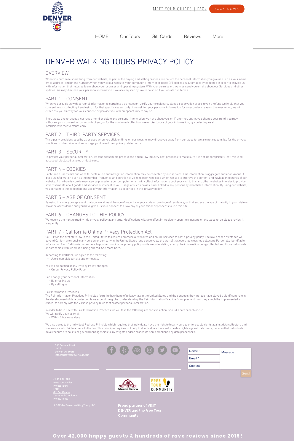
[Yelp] (124, 350)
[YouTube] (175, 350)
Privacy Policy (60, 398)
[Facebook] (111, 350)
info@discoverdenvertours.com (65, 126)
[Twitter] (162, 350)
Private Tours (60, 385)
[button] (226, 9)
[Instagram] (149, 350)
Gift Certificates (61, 392)
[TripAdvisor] (136, 350)
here (117, 248)
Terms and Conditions (65, 395)
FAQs (56, 388)
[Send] (246, 373)
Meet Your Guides (62, 382)
